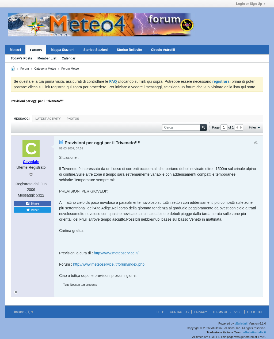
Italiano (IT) (23, 312)
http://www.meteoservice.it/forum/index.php (108, 264)
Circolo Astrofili (163, 50)
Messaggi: (26, 195)
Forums (36, 50)
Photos (73, 118)
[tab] (21, 118)
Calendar (68, 58)
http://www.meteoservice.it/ (116, 253)
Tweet (32, 210)
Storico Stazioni (95, 50)
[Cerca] (184, 127)
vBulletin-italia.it (254, 332)
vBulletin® (241, 323)
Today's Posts (21, 58)
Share (32, 203)
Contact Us (179, 312)
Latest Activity (48, 118)
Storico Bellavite (129, 50)
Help (160, 312)
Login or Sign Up (250, 4)
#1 (256, 143)
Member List (46, 58)
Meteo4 (15, 50)
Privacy (200, 312)
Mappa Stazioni (62, 50)
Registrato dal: (28, 184)
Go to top (255, 312)
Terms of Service (227, 312)
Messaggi (21, 118)
